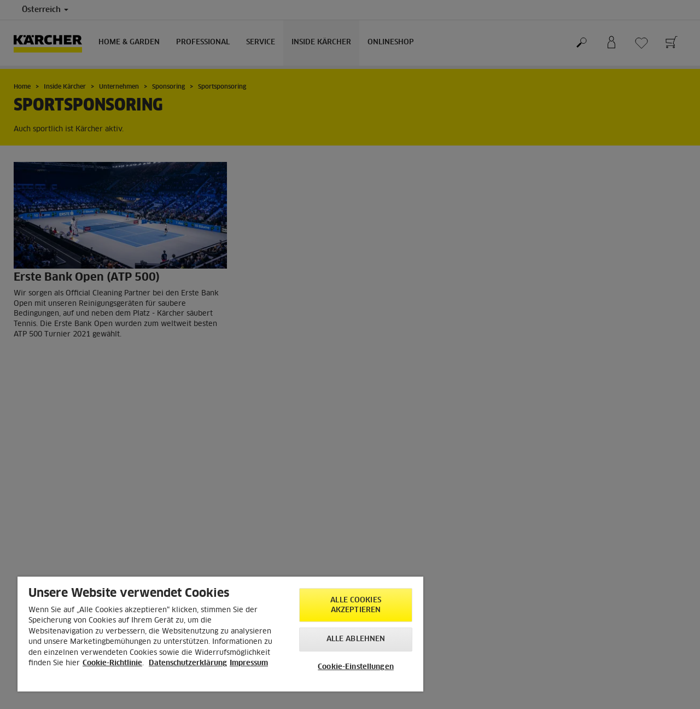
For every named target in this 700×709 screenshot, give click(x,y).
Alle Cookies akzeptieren (355, 605)
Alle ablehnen (356, 639)
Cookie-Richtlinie (112, 663)
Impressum (249, 663)
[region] (220, 634)
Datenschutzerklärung (188, 663)
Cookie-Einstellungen (356, 667)
